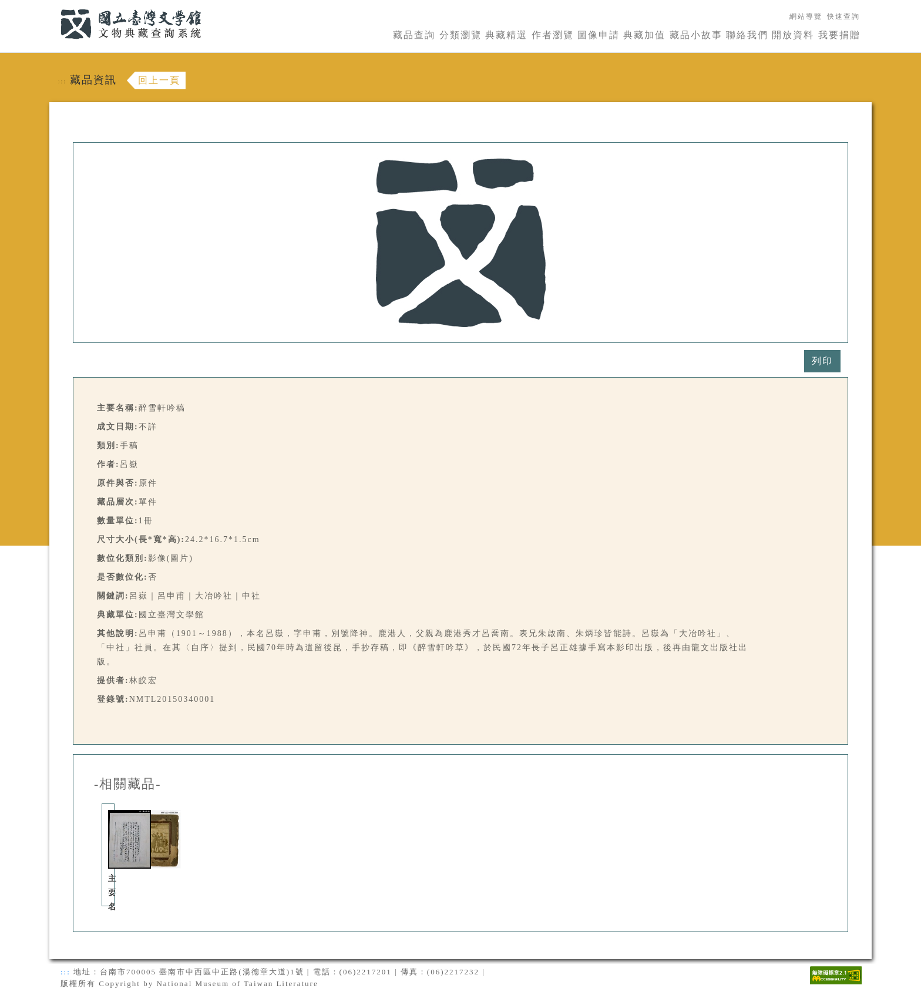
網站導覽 (805, 16)
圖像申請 (598, 35)
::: (53, 7)
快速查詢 (843, 16)
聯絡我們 (747, 35)
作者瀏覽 (553, 35)
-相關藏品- (128, 784)
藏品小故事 (696, 35)
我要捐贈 (839, 35)
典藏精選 (506, 35)
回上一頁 (159, 80)
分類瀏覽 (460, 35)
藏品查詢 (414, 35)
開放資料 (793, 35)
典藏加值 (644, 35)
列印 (822, 361)
